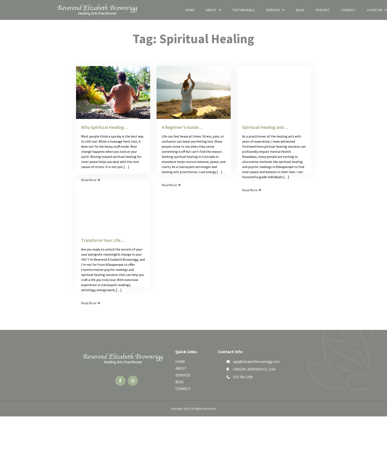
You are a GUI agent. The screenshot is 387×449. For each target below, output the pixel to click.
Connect (348, 10)
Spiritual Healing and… (265, 127)
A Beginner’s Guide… (182, 127)
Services (275, 10)
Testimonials (243, 10)
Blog (300, 10)
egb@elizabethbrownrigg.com (256, 361)
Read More (171, 185)
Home (190, 10)
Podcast (322, 10)
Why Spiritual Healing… (104, 127)
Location (377, 10)
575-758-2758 (242, 377)
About (213, 10)
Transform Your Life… (103, 240)
